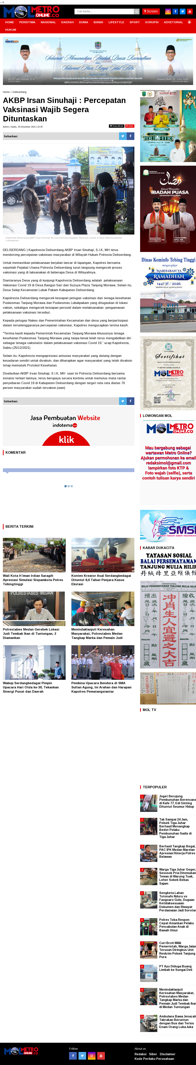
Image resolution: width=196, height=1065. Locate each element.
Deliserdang (19, 92)
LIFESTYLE (116, 22)
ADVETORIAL (173, 22)
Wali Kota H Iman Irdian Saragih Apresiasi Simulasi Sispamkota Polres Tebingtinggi (33, 580)
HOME (9, 22)
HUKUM (10, 29)
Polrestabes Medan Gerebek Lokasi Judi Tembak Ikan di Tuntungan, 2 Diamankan (31, 634)
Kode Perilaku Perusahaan (154, 1058)
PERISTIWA (27, 22)
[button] (189, 20)
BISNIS (98, 22)
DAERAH (67, 22)
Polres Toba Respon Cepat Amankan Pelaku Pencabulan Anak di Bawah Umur (176, 925)
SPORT (135, 22)
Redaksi (140, 1054)
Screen (151, 11)
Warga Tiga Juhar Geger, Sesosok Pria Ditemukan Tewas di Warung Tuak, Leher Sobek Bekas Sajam (177, 876)
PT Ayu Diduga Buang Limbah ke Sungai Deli (175, 968)
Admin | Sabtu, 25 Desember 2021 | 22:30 (22, 127)
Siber (153, 1054)
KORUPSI (151, 22)
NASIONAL (48, 22)
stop (129, 125)
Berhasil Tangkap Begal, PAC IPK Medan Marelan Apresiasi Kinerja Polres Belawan (177, 851)
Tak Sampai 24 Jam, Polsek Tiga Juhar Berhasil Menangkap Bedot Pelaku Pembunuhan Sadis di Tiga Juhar (175, 828)
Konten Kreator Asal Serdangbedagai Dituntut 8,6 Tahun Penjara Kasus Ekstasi (101, 580)
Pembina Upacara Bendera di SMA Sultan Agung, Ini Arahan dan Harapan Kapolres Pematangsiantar (101, 687)
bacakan (116, 125)
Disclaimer (168, 1054)
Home (6, 92)
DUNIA (83, 22)
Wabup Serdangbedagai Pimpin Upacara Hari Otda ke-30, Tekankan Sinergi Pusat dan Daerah (31, 687)
